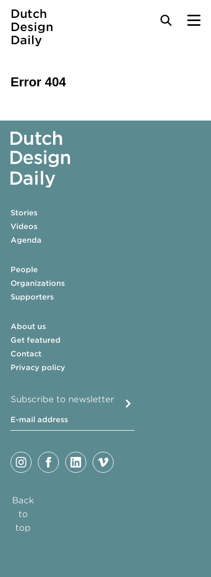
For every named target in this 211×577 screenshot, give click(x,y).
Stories (24, 212)
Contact (26, 354)
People (24, 269)
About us (28, 326)
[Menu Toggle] (193, 20)
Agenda (26, 240)
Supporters (32, 297)
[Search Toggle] (166, 20)
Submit (128, 403)
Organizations (38, 283)
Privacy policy (38, 367)
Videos (24, 226)
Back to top (23, 514)
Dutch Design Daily (32, 27)
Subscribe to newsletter (62, 399)
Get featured (36, 340)
